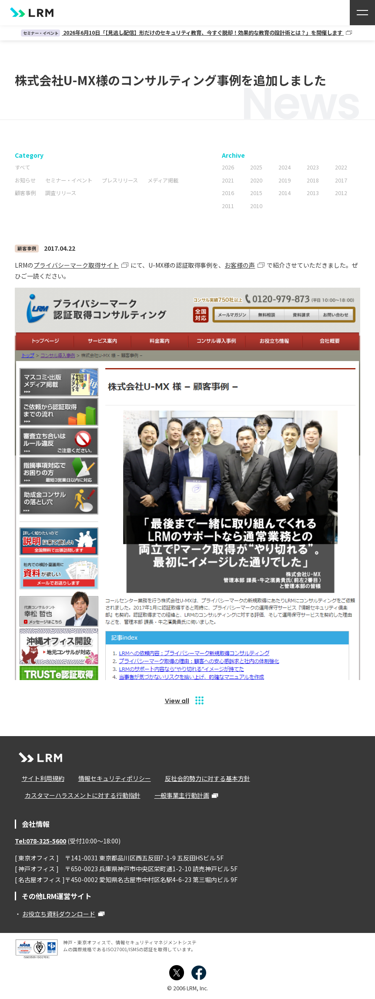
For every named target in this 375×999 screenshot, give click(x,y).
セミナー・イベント (68, 180)
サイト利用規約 (39, 778)
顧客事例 (25, 193)
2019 (284, 180)
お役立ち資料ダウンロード (58, 913)
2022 (341, 167)
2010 (256, 205)
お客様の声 (239, 264)
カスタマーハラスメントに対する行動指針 (79, 795)
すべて (22, 167)
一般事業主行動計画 (174, 795)
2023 (313, 167)
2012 (341, 193)
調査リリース (60, 193)
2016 (228, 193)
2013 (313, 193)
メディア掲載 (162, 180)
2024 (284, 167)
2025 (256, 167)
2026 (228, 167)
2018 (313, 180)
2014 (284, 193)
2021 (228, 180)
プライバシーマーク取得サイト (76, 264)
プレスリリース (120, 180)
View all (177, 700)
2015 (256, 193)
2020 (256, 180)
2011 (228, 205)
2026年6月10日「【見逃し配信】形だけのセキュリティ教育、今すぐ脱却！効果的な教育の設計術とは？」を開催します (182, 33)
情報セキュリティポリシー (107, 778)
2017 (341, 180)
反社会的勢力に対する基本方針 (196, 778)
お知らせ (25, 180)
